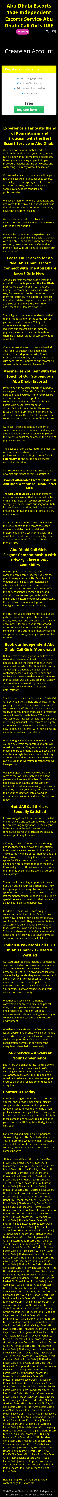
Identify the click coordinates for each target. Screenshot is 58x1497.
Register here (29, 109)
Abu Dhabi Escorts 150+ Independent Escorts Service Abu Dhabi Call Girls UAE (29, 15)
